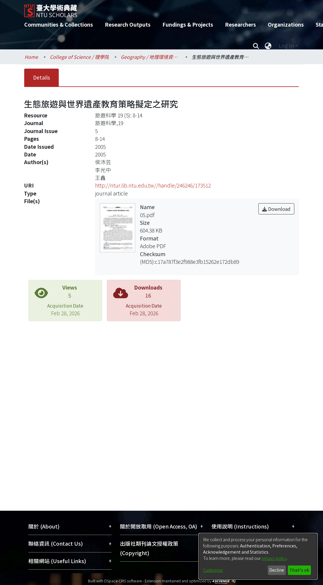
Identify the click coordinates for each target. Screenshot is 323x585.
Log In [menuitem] (286, 45)
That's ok (299, 570)
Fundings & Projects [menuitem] (187, 24)
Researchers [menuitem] (240, 24)
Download (276, 208)
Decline (276, 570)
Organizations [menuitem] (286, 24)
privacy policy (274, 558)
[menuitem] (268, 45)
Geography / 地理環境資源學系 (150, 56)
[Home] (156, 8)
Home (31, 56)
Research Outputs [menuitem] (128, 24)
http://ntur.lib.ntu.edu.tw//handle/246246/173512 (153, 185)
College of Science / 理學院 (79, 56)
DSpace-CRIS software (123, 581)
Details (41, 77)
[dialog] (258, 556)
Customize (213, 570)
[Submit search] (256, 45)
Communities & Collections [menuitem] (58, 24)
